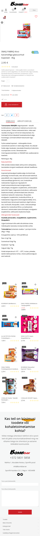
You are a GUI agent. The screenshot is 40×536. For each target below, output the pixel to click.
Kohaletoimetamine (18, 86)
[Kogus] (7, 80)
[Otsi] (33, 10)
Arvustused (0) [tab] (24, 121)
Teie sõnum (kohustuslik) (20, 497)
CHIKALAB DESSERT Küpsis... (29, 398)
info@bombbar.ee (20, 466)
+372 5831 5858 (20, 457)
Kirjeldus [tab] (10, 121)
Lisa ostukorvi (11, 104)
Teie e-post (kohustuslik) (20, 483)
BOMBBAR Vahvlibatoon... (9, 303)
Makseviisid (6, 86)
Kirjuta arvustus (16, 90)
